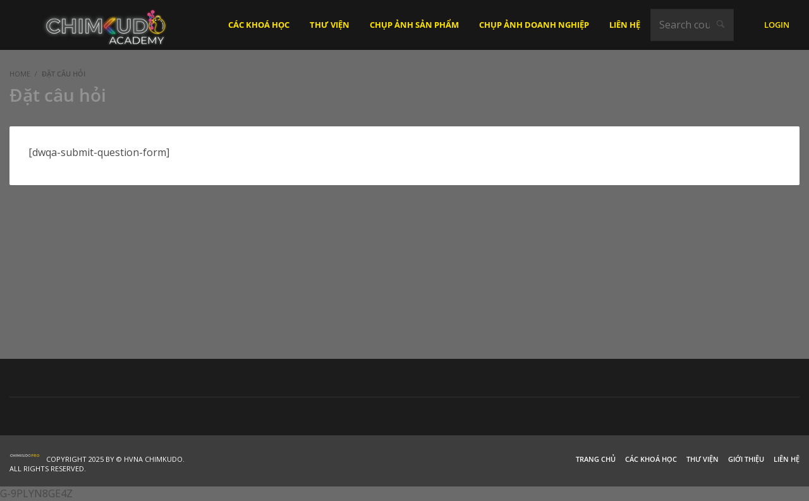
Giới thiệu (746, 459)
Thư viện (702, 459)
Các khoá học (651, 459)
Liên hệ (787, 459)
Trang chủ (596, 459)
